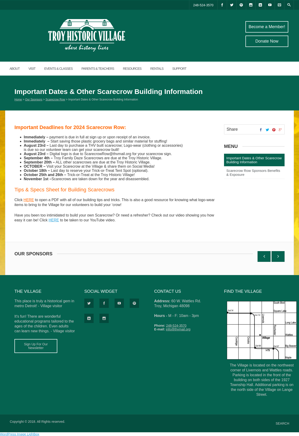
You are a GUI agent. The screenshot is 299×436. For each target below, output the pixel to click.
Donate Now (266, 41)
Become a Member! (266, 26)
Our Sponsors (33, 99)
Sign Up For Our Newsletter (36, 346)
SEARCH (282, 423)
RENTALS (156, 68)
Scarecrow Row (55, 99)
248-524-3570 (203, 5)
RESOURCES (132, 68)
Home (18, 99)
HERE (29, 200)
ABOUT (15, 68)
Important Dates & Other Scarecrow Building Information (254, 160)
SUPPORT (179, 68)
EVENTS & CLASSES (58, 68)
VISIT (31, 68)
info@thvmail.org (178, 329)
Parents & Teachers (98, 68)
